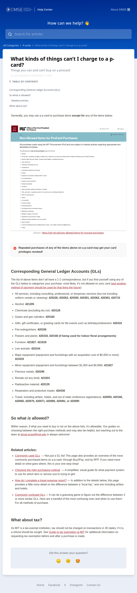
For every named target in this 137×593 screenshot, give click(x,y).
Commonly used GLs (27, 455)
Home (40, 585)
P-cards (27, 45)
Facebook (54, 585)
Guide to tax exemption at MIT (67, 532)
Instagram (76, 585)
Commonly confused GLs (30, 494)
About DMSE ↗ (120, 9)
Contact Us (93, 585)
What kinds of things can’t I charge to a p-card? (61, 45)
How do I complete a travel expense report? (41, 480)
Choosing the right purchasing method (37, 470)
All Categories (11, 45)
